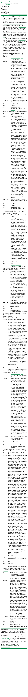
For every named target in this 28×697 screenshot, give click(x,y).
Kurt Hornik (23, 45)
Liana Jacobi (22, 19)
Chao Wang (19, 317)
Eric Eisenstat (9, 41)
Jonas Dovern (23, 29)
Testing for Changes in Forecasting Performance (15, 22)
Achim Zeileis (7, 45)
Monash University (5, 14)
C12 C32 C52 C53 (14, 306)
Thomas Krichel (17, 649)
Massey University (5, 647)
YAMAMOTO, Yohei (18, 24)
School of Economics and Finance (9, 645)
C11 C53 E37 (14, 103)
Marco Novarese (14, 639)
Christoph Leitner (16, 45)
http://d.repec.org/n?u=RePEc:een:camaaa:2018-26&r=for (18, 446)
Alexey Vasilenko (13, 50)
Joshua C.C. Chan (13, 19)
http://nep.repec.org (7, 638)
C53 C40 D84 (11, 561)
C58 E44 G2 (13, 621)
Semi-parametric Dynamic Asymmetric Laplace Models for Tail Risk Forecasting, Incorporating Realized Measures (14, 34)
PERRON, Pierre (8, 24)
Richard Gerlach (18, 35)
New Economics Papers (7, 3)
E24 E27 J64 (14, 261)
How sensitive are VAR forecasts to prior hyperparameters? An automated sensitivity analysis (13, 18)
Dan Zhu (5, 21)
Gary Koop (24, 41)
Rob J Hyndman (5, 12)
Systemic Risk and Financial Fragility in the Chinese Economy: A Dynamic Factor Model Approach (14, 49)
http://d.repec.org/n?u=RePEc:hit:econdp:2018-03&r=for (17, 209)
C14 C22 (13, 203)
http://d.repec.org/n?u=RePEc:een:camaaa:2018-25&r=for (18, 109)
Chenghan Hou (17, 41)
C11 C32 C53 (14, 441)
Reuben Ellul (22, 27)
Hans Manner (6, 31)
